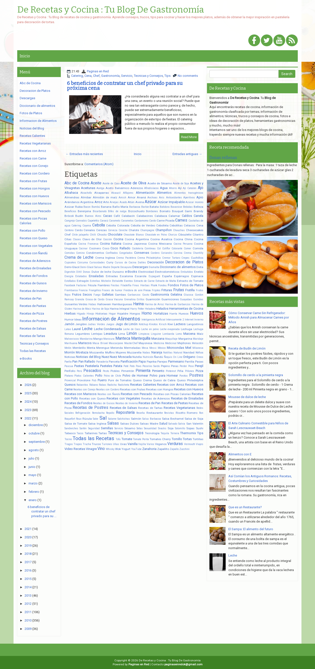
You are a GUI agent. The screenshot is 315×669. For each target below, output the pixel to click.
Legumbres (82, 333)
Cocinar (83, 248)
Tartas (102, 433)
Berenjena (84, 211)
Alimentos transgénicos (188, 192)
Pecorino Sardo (151, 366)
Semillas (107, 428)
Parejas (162, 361)
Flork (154, 285)
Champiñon (164, 230)
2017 (28, 562)
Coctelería (137, 248)
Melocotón (197, 343)
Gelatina (176, 294)
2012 (28, 603)
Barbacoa (134, 206)
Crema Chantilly (193, 253)
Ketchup (143, 324)
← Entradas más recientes (84, 154)
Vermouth (189, 444)
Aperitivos (189, 197)
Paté (126, 366)
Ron (201, 412)
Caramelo (114, 220)
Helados (162, 308)
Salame (112, 418)
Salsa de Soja (194, 418)
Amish (122, 197)
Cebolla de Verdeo (143, 225)
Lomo (179, 333)
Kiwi (170, 324)
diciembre (36, 425)
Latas (67, 329)
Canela (198, 216)
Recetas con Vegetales (123, 398)
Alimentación (145, 192)
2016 (28, 570)
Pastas (79, 366)
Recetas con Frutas (132, 389)
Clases (77, 239)
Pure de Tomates (119, 380)
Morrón (69, 352)
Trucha (87, 444)
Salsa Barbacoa (151, 418)
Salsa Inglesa (97, 423)
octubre (34, 433)
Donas (86, 271)
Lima (121, 333)
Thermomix (188, 433)
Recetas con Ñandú (108, 394)
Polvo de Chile (112, 375)
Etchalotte (117, 281)
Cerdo (79, 230)
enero (33, 500)
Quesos (70, 384)
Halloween (104, 304)
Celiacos (189, 225)
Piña (180, 371)
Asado (123, 202)
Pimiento (158, 371)
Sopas (190, 428)
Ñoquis (168, 357)
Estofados (70, 281)
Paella (68, 361)
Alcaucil (116, 192)
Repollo (110, 412)
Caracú (104, 220)
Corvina (177, 253)
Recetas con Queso (92, 398)
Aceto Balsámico (117, 188)
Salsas (113, 423)
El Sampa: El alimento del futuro (250, 529)
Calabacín (128, 216)
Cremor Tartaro (171, 257)
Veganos (161, 444)
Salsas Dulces (129, 423)
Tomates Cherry (160, 439)
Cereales (89, 230)
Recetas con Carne (33, 158)
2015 (28, 579)
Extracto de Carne (144, 281)
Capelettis (93, 220)
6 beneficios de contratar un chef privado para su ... (42, 511)
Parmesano (176, 361)
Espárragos (181, 276)
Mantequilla (140, 338)
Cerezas (101, 230)
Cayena (86, 225)
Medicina (159, 343)
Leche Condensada (108, 329)
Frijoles (156, 290)
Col (159, 248)
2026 (28, 385)
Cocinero (95, 248)
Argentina (87, 202)
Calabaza (161, 216)
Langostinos (195, 324)
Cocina (118, 239)
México (162, 348)
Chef (96, 76)
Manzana (157, 338)
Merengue (102, 348)
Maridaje (198, 338)
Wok (118, 449)
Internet (189, 319)
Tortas (187, 439)
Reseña (140, 412)
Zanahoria (149, 449)
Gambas (120, 294)
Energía (68, 276)
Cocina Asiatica (161, 239)
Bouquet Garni (182, 211)
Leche (87, 329)
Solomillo (180, 428)
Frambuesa (71, 290)
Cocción (107, 239)
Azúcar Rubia (73, 206)
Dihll (79, 271)
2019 (28, 545)
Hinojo (90, 313)
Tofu (118, 439)
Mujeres (121, 352)
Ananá (141, 197)
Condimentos (95, 253)
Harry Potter (137, 308)
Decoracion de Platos (184, 262)
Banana (106, 206)
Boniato (165, 211)
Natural (177, 352)
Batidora (165, 206)
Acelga (100, 188)
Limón (131, 333)
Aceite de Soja (181, 183)
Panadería (102, 361)
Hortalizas (161, 313)
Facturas (81, 285)
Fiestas (115, 285)
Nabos (146, 352)
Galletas (107, 294)
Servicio (126, 76)
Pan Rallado (87, 361)
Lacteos (180, 324)
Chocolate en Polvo (156, 234)
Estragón (83, 281)
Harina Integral (119, 308)
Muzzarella (134, 352)
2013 (28, 595)
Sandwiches (71, 428)
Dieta (199, 267)
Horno (147, 313)
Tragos (68, 444)
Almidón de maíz (105, 197)
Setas (140, 428)
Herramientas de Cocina (186, 308)
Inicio (25, 56)
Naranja (156, 352)
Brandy (198, 211)
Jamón (69, 324)
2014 (28, 587)
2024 (28, 401)
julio (31, 458)
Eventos (128, 281)
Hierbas (70, 313)
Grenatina (130, 299)
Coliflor (166, 248)
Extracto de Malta (166, 281)
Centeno (69, 230)
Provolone (83, 380)
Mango (98, 338)
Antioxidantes (174, 197)
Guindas (198, 299)
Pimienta (143, 370)
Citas (67, 239)
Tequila (164, 433)
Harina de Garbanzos (178, 304)
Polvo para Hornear (164, 375)
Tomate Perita (141, 439)
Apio (199, 197)
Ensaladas (96, 276)
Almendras (71, 197)
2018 (28, 554)
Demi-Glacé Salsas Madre (95, 267)
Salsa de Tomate (75, 423)
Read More (189, 137)
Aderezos (136, 188)
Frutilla (190, 290)
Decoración (155, 262)
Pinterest (171, 371)
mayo (32, 475)
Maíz (200, 333)
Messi (153, 348)
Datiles (142, 262)
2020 (28, 537)
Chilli (93, 234)
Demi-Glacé (71, 267)
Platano (68, 375)
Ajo (200, 188)
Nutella (137, 357)
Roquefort (69, 418)
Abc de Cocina (76, 183)
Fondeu (162, 285)
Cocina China (183, 239)
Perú (79, 371)
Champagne (147, 230)
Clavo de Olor (92, 239)
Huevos (196, 313)
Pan (75, 361)
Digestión (69, 271)
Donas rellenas (223, 157)
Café (117, 216)
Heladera (150, 308)
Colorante (177, 248)
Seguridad (94, 428)
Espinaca (197, 276)
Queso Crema (142, 380)
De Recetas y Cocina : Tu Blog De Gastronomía (110, 10)
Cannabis (81, 220)
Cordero (155, 253)
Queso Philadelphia (190, 380)
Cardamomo (141, 220)
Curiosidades (97, 262)
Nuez (105, 357)
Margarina (185, 338)
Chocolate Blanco (134, 234)
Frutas (178, 290)
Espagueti (154, 276)
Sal (103, 418)
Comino (80, 253)
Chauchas (179, 230)
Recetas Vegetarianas (179, 408)
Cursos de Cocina (125, 262)
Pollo (98, 375)
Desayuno (126, 267)
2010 (28, 620)
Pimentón (127, 371)
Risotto (180, 412)
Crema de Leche (79, 257)
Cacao (107, 216)
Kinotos (153, 324)
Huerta (173, 313)
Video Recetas (74, 449)
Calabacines (145, 216)
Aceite (96, 183)
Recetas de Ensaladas (187, 398)
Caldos (187, 216)
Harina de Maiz (82, 308)
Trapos (78, 444)
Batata (154, 206)
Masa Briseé (100, 343)
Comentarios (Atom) (98, 164)
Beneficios (70, 211)
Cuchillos (197, 257)
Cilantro (198, 234)
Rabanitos (82, 384)
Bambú (96, 206)
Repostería (125, 412)
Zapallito (163, 449)
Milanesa (197, 348)
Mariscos (85, 343)
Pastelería (92, 366)
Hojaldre (122, 313)
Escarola (140, 276)
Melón (67, 348)
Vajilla (142, 444)
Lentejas (96, 333)
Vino (101, 448)
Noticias (69, 357)
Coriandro (166, 253)
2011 (28, 612)
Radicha (112, 384)
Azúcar (151, 202)
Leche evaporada (170, 329)
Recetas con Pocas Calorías (172, 394)
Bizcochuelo (136, 211)
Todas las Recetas (93, 438)
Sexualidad (150, 428)
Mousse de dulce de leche (247, 397)
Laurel (76, 329)
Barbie (145, 206)
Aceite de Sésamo (159, 183)
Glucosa (188, 294)
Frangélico (95, 290)
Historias (101, 313)
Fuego (97, 294)
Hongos (135, 313)
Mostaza (82, 352)
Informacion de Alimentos (111, 319)
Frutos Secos (82, 294)
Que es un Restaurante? (245, 507)
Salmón (136, 418)
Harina (138, 304)
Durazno (118, 271)
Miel (188, 348)
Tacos (80, 433)
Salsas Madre (149, 423)
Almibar (86, 197)
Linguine (156, 333)
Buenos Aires (93, 216)
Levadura (110, 333)
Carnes (181, 220)
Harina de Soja (100, 308)
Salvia (181, 423)
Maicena (189, 333)
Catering (77, 76)
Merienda (116, 348)
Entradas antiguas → (187, 154)
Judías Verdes (96, 324)
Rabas (102, 384)
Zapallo (174, 449)
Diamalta (154, 267)
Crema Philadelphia (149, 257)
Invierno (198, 319)
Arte (106, 202)
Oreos (199, 357)
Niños (199, 352)
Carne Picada (165, 220)
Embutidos (187, 271)
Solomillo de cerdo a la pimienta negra (255, 375)
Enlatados (81, 276)
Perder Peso (187, 366)
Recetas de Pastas (174, 403)
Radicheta (123, 384)
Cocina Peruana (182, 243)
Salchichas (123, 418)
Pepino (165, 366)
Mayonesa (145, 343)
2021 (28, 529)
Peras (174, 366)
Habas (92, 304)
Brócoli (69, 216)
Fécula (92, 285)
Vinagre (91, 449)
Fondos (173, 285)
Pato (132, 366)
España (167, 276)
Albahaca (71, 192)
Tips (167, 76)
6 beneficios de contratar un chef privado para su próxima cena (125, 85)
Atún (131, 202)
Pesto (106, 371)
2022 (28, 418)
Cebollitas (176, 225)
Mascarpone (116, 343)
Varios (150, 444)
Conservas (141, 253)
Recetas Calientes (143, 384)
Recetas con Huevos (188, 389)
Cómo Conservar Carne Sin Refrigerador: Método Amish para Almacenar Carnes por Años (258, 317)
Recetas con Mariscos (80, 394)
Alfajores (128, 192)
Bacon (87, 206)
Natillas (168, 352)
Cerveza (112, 230)
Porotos (183, 375)
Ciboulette (184, 234)
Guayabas (186, 299)
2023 (28, 410)
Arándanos (71, 202)
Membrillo (79, 348)
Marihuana (70, 343)
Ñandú (158, 357)
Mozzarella (96, 352)
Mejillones (184, 343)
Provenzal (70, 380)
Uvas (123, 444)
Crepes (185, 257)
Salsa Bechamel (173, 418)
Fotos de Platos (191, 285)
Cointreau (150, 248)
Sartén (83, 428)
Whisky (110, 449)
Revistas (169, 412)
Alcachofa (86, 192)
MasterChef (131, 343)
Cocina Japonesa (135, 243)
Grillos (140, 299)
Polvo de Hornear (135, 375)
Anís (161, 197)
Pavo (138, 366)
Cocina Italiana (110, 243)
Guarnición (153, 299)
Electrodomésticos (167, 271)
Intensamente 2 (175, 319)
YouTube (136, 449)
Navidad (188, 352)
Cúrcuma (82, 262)
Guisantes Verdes (76, 304)
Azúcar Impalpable (171, 202)
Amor (131, 197)
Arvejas (114, 202)
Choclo (102, 234)
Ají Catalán (189, 188)
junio (32, 467)
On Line (177, 357)
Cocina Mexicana (160, 243)
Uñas (116, 444)
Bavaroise (176, 206)
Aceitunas (88, 188)
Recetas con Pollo (32, 230)
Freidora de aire (133, 290)
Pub (94, 380)
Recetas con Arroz (170, 384)
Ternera (174, 433)
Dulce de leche (101, 271)
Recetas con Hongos (159, 389)
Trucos (96, 444)
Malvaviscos (71, 338)
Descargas (140, 267)
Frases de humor (112, 290)
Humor (69, 319)
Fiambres (104, 285)
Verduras (175, 444)
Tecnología (152, 433)
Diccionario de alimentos (177, 267)
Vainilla (132, 444)
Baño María (120, 206)
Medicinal (170, 343)
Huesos (184, 313)
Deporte (115, 267)
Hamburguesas (122, 304)
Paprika (152, 361)
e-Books (131, 271)
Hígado (81, 313)
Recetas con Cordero (107, 389)
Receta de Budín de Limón (247, 348)
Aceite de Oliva (133, 183)
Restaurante (154, 412)
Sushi (199, 428)
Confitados (112, 253)
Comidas (69, 253)
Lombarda (168, 333)
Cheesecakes (194, 230)
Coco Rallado (120, 248)
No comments (188, 76)
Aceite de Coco (111, 183)
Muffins (110, 352)
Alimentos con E (240, 454)
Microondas (175, 348)
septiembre (37, 442)
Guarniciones (170, 299)
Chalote (134, 230)
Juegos (110, 324)
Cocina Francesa (88, 243)
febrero (34, 492)
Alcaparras (101, 192)
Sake (95, 418)
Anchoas (152, 197)
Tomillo (177, 439)
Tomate (127, 439)
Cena (88, 76)
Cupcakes (70, 262)
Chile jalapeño (80, 234)
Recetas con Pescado (136, 394)
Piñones (189, 371)
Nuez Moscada (121, 357)
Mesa (145, 348)
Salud (163, 423)
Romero (192, 412)
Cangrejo (69, 220)
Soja (170, 428)
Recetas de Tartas (150, 408)
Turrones (107, 444)
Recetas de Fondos (78, 403)
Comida (198, 248)
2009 (28, 629)
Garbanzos (134, 294)
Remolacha (98, 412)
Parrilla (189, 361)
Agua (164, 188)
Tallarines (91, 433)
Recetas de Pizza (32, 313)
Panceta (114, 361)
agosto (34, 450)
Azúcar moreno (194, 202)
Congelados (126, 253)
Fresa (147, 290)
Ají (180, 188)
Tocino (68, 439)
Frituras (166, 290)
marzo (33, 483)
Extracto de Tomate (190, 281)
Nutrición (148, 357)
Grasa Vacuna (114, 299)
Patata (117, 366)
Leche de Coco (131, 329)
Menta (91, 348)
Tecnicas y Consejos (148, 76)
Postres (196, 375)
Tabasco (70, 433)
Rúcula (87, 418)
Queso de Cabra (164, 380)
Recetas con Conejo (84, 389)
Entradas (112, 276)
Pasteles (106, 366)
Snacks (162, 428)
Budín (79, 216)
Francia (83, 290)
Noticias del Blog (88, 357)
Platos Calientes (84, 375)
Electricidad (146, 271)
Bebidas (188, 206)
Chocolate (115, 234)
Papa (142, 361)
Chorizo (172, 234)
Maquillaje (171, 338)
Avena (139, 202)
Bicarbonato (100, 211)
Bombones (152, 211)
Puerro (102, 380)
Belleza (198, 206)
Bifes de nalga (117, 211)
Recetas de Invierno (126, 403)
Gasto (145, 294)
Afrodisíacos (151, 188)
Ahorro (173, 188)
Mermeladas (132, 348)
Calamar (174, 216)
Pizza (199, 371)
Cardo (152, 220)
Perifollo (69, 371)
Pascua (68, 366)
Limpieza (144, 333)
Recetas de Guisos (104, 403)
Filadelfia (126, 285)
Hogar (112, 313)
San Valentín (194, 423)
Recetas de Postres (90, 407)
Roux (78, 418)
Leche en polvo (150, 329)
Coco (105, 248)
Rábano (93, 384)
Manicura (108, 338)
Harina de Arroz (154, 304)
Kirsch (163, 324)
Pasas (199, 361)
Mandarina (86, 338)
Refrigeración (82, 412)
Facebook (69, 285)
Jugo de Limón (127, 324)
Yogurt (126, 449)
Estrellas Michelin (100, 281)
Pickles (115, 371)
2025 (28, 393)
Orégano (189, 357)
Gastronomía (110, 76)
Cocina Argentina (137, 239)
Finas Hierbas (141, 285)
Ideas (77, 319)
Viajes (199, 444)
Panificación (129, 361)
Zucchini (184, 449)
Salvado (172, 423)
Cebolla (98, 225)
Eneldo (198, 271)
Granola (79, 299)
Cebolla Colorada (117, 225)
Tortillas (198, 439)
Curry (109, 262)
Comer (187, 248)
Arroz (98, 202)
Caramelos (127, 220)
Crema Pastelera (126, 257)
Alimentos (164, 192)
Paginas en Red (98, 71)
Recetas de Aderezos (155, 398)
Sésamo (129, 428)
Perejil (199, 366)
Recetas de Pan (150, 403)
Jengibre (81, 324)
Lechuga (186, 329)
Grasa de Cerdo (94, 299)
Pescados (92, 370)
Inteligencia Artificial (153, 319)
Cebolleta (162, 225)
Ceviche (123, 230)
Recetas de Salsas (123, 408)
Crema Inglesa (105, 257)
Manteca (122, 338)
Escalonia (126, 276)
